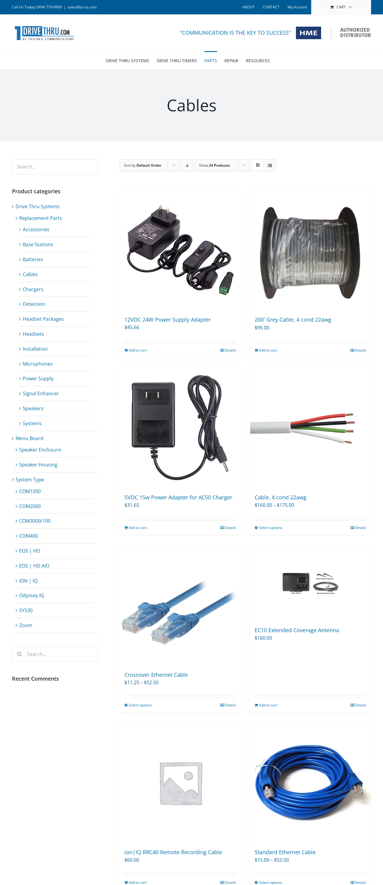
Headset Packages (43, 319)
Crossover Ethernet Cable (156, 674)
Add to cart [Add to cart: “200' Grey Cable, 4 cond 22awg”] (268, 350)
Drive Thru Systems (38, 206)
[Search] (19, 654)
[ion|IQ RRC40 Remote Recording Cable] (180, 782)
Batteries (33, 259)
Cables (30, 274)
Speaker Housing (38, 464)
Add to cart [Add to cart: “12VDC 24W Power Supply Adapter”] (138, 350)
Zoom (25, 625)
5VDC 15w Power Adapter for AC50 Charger (178, 497)
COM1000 (30, 491)
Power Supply (38, 378)
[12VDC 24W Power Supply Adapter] (180, 250)
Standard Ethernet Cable (285, 852)
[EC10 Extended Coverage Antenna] (310, 583)
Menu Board (29, 438)
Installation (35, 349)
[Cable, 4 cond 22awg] (310, 427)
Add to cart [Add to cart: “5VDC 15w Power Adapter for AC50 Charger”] (138, 527)
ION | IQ (28, 580)
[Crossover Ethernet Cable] (180, 605)
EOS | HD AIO (34, 565)
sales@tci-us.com (82, 7)
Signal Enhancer (41, 393)
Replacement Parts (40, 218)
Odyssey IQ (31, 595)
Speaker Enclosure (40, 449)
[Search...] (55, 654)
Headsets (33, 334)
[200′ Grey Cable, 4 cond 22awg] (310, 250)
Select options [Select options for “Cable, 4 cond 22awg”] (270, 527)
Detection (34, 304)
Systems (32, 423)
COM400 (28, 536)
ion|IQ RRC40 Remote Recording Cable (173, 852)
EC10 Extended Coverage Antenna (297, 630)
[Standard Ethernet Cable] (310, 782)
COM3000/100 (35, 521)
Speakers (33, 408)
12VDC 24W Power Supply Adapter (167, 319)
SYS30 (26, 610)
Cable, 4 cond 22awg (280, 497)
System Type (30, 479)
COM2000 (30, 506)
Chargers (33, 289)
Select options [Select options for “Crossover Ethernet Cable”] (140, 705)
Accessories (36, 229)
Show (214, 165)
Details (230, 350)
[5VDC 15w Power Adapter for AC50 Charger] (180, 427)
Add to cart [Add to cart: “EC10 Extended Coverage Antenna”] (268, 705)
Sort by (142, 165)
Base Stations (38, 244)
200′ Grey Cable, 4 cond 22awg (293, 319)
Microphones (38, 364)
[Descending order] (187, 165)
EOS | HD (29, 551)
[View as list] (270, 165)
